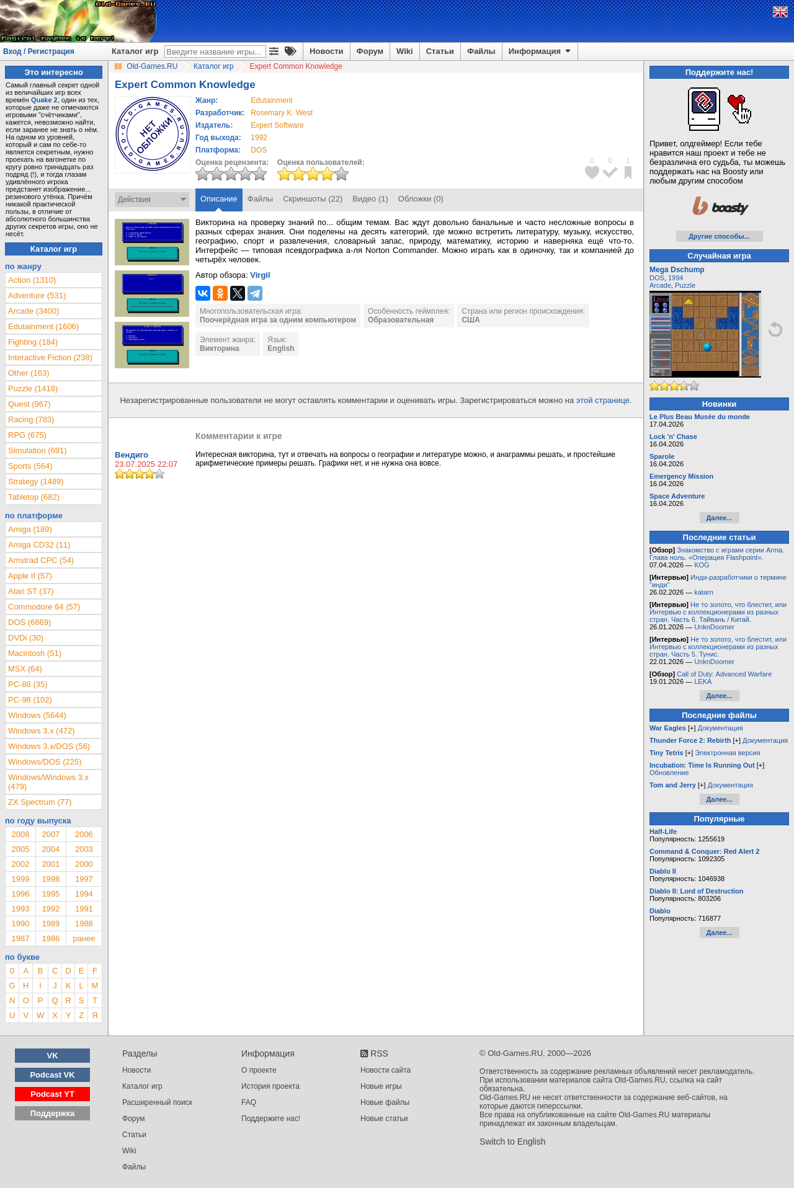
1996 (20, 893)
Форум (370, 51)
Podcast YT (52, 1094)
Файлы (481, 51)
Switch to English (513, 1141)
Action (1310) (32, 280)
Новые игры (381, 1086)
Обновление (669, 772)
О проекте (259, 1070)
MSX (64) (25, 668)
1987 (20, 938)
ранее (84, 938)
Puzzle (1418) (33, 388)
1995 (51, 893)
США (471, 320)
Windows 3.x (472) (41, 730)
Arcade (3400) (33, 311)
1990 (20, 923)
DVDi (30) (25, 637)
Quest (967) (29, 404)
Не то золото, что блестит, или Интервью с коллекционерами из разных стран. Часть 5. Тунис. (718, 647)
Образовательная (401, 320)
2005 (20, 849)
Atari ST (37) (30, 591)
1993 (20, 908)
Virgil (260, 275)
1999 (20, 879)
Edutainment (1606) (43, 326)
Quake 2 (44, 100)
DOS (656, 277)
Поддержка (52, 1113)
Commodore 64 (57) (44, 606)
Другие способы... (719, 236)
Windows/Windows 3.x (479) (48, 782)
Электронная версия (727, 752)
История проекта (270, 1086)
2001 (51, 864)
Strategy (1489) (36, 481)
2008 (20, 834)
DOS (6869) (29, 622)
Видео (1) (370, 198)
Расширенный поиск (157, 1102)
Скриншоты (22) (312, 198)
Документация (720, 728)
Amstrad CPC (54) (41, 560)
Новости (327, 51)
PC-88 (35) (28, 684)
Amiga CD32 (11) (39, 544)
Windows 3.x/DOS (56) (49, 746)
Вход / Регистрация (38, 51)
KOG (701, 565)
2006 (84, 834)
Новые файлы (384, 1102)
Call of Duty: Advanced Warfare (724, 674)
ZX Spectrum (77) (40, 802)
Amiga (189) (30, 529)
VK (52, 1055)
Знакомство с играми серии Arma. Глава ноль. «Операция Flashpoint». (716, 553)
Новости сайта (385, 1070)
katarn (703, 592)
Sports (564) (30, 466)
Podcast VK (52, 1074)
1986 (51, 938)
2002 (20, 864)
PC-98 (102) (30, 699)
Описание (219, 198)
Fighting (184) (33, 342)
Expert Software (277, 125)
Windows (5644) (37, 715)
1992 (259, 137)
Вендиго (131, 454)
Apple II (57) (30, 575)
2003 (84, 849)
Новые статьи (384, 1118)
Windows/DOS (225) (44, 761)
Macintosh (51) (34, 653)
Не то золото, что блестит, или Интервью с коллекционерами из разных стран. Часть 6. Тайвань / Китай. (718, 612)
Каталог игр (135, 51)
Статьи (440, 51)
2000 (84, 864)
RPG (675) (27, 435)
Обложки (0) (421, 198)
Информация (541, 51)
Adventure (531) (37, 295)
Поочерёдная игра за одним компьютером (278, 320)
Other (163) (28, 373)
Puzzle (685, 285)
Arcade (660, 285)
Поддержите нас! (270, 1118)
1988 (84, 923)
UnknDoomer (714, 627)
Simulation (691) (37, 450)
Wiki (404, 51)
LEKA (702, 681)
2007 (51, 834)
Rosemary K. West (282, 113)
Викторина (219, 348)
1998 (51, 879)
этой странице (603, 400)
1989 (51, 923)
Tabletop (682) (34, 497)
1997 (84, 879)
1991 (84, 908)
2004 (51, 849)
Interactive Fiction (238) (50, 357)
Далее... (719, 517)
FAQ (248, 1102)
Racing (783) (31, 419)
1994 (84, 893)
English (280, 348)
